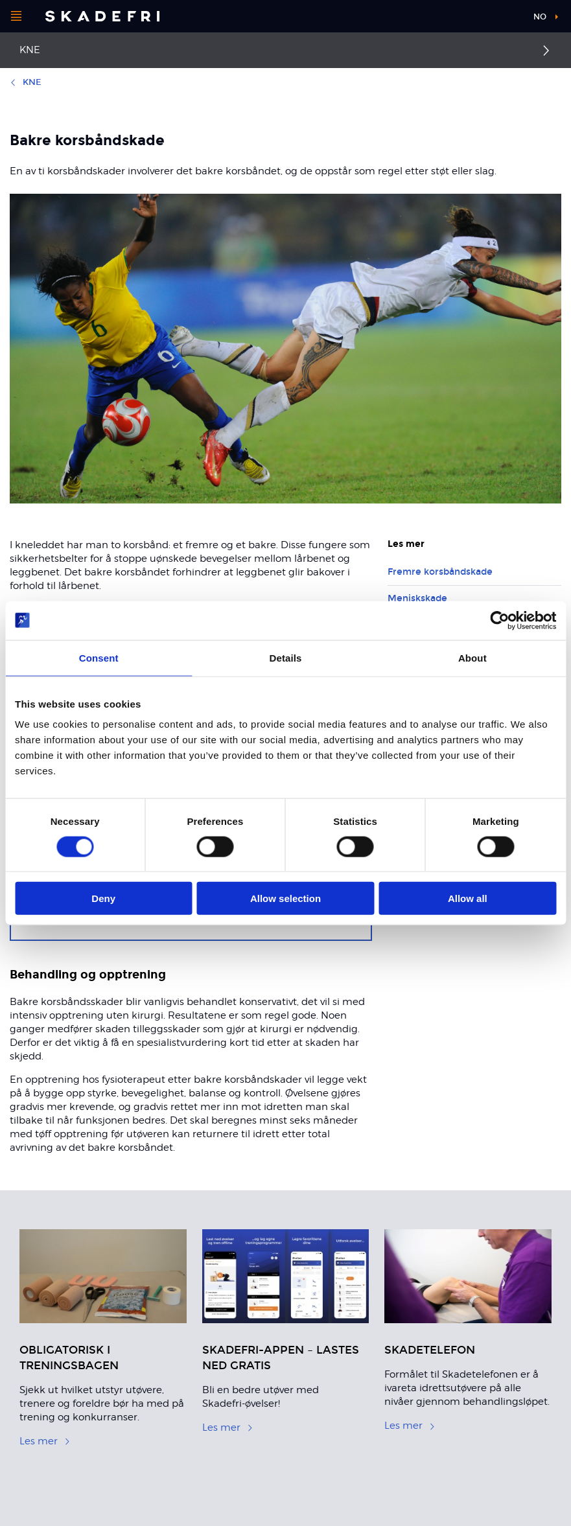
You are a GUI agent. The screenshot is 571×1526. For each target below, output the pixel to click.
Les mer (45, 1441)
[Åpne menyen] (16, 16)
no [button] (539, 16)
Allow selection (285, 898)
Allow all (467, 898)
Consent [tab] (99, 657)
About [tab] (472, 657)
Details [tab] (286, 657)
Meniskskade (417, 598)
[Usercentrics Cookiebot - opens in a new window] (499, 620)
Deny (103, 898)
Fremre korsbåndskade (440, 571)
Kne (29, 50)
